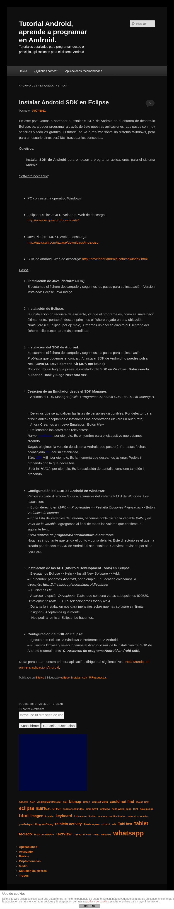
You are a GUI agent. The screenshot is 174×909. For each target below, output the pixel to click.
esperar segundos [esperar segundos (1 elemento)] (73, 809)
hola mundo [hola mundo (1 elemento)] (146, 809)
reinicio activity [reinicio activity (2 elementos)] (68, 824)
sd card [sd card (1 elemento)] (106, 824)
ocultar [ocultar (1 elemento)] (144, 816)
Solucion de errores (33, 871)
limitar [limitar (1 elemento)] (92, 816)
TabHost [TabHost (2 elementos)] (125, 824)
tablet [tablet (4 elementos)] (141, 823)
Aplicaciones (28, 847)
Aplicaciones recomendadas (83, 71)
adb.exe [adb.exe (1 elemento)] (23, 802)
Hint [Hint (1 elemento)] (135, 809)
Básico (40, 677)
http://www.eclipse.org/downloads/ (53, 220)
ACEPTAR (89, 906)
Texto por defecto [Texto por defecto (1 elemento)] (44, 834)
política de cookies (98, 901)
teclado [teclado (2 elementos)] (25, 834)
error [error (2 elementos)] (56, 808)
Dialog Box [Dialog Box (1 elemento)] (142, 802)
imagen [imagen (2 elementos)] (36, 816)
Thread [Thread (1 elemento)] (77, 834)
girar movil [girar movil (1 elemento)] (92, 809)
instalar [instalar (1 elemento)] (49, 816)
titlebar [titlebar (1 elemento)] (87, 834)
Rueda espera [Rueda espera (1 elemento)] (91, 824)
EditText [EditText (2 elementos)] (43, 808)
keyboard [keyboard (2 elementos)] (64, 816)
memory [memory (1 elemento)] (102, 816)
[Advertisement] (53, 762)
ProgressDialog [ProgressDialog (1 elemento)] (44, 824)
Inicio (23, 71)
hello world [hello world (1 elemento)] (118, 809)
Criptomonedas (30, 861)
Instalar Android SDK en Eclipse (64, 102)
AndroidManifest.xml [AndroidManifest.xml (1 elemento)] (49, 802)
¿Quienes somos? (46, 71)
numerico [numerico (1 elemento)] (133, 816)
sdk (84, 677)
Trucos (24, 875)
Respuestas (98, 677)
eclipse (65, 677)
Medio (23, 866)
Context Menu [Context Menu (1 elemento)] (100, 802)
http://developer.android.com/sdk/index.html (114, 259)
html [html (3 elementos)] (24, 815)
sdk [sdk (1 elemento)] (114, 824)
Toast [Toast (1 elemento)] (96, 834)
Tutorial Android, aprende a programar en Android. (53, 32)
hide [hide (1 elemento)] (128, 809)
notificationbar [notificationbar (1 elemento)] (117, 816)
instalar (76, 677)
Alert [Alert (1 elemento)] (32, 802)
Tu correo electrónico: (32, 709)
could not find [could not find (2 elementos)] (122, 801)
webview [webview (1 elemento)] (106, 834)
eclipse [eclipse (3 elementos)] (26, 808)
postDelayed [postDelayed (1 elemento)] (26, 824)
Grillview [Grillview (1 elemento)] (105, 809)
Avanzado (26, 851)
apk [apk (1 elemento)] (65, 802)
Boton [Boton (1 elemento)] (86, 802)
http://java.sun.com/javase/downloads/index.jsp (62, 242)
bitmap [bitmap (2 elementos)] (75, 801)
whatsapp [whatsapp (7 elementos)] (128, 833)
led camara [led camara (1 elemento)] (80, 816)
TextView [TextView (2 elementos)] (63, 834)
